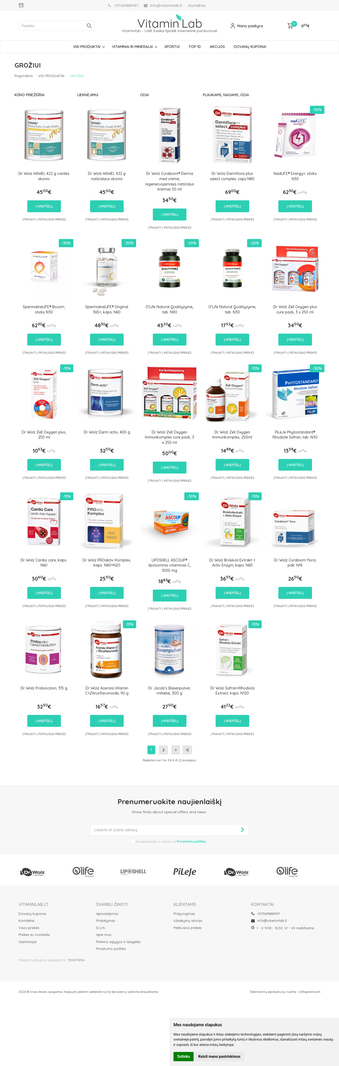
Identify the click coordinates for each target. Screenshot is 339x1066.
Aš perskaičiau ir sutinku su (171, 841)
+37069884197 (265, 914)
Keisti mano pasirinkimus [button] (219, 1056)
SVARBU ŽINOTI (112, 904)
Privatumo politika (111, 948)
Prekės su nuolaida (34, 934)
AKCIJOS (217, 46)
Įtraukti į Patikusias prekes (44, 219)
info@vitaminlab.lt (269, 920)
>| (187, 749)
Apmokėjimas (107, 914)
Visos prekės (29, 928)
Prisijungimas (184, 914)
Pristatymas (105, 920)
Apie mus (103, 934)
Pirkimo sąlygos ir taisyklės (118, 942)
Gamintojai (28, 942)
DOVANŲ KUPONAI (250, 46)
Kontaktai (197, 5)
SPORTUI (172, 46)
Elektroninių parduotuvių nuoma (273, 992)
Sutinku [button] (183, 1056)
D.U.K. (101, 928)
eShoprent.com (309, 992)
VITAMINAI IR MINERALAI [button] (132, 46)
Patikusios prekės (187, 928)
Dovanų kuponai (32, 914)
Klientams (184, 904)
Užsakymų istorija (187, 920)
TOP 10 (195, 46)
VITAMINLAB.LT (33, 904)
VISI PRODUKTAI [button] (86, 46)
